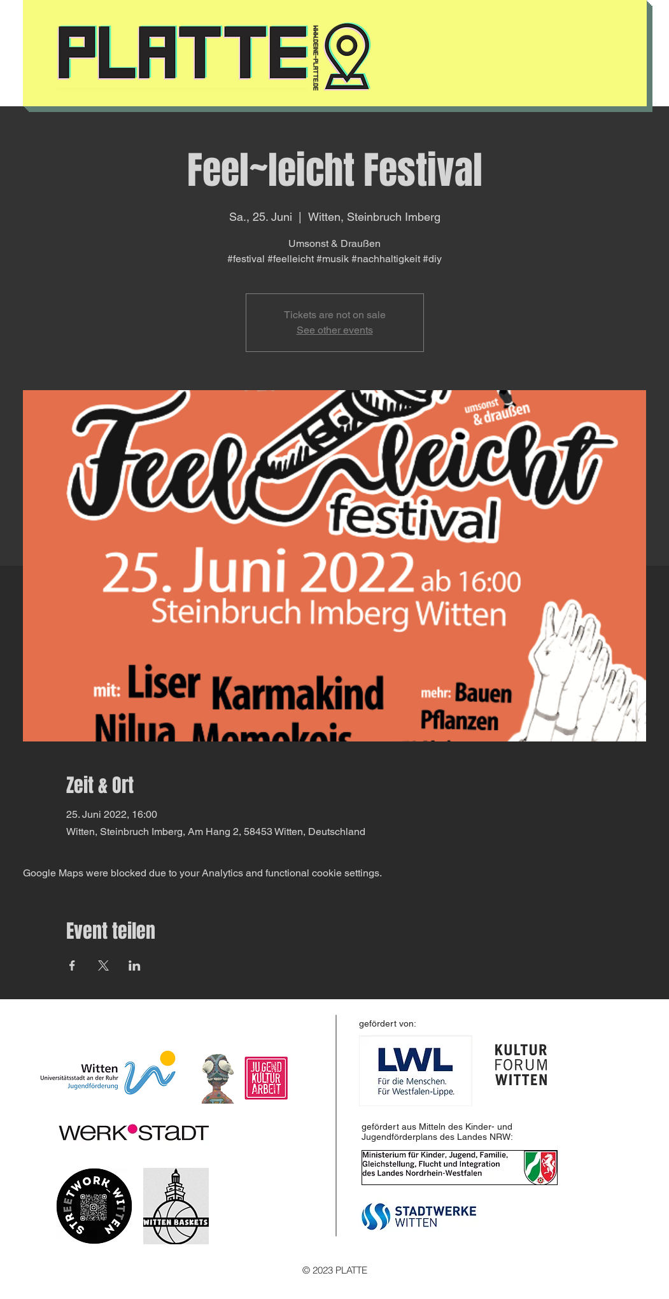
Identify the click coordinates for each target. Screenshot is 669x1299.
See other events (335, 330)
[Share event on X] (103, 965)
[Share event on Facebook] (72, 965)
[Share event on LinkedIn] (135, 965)
